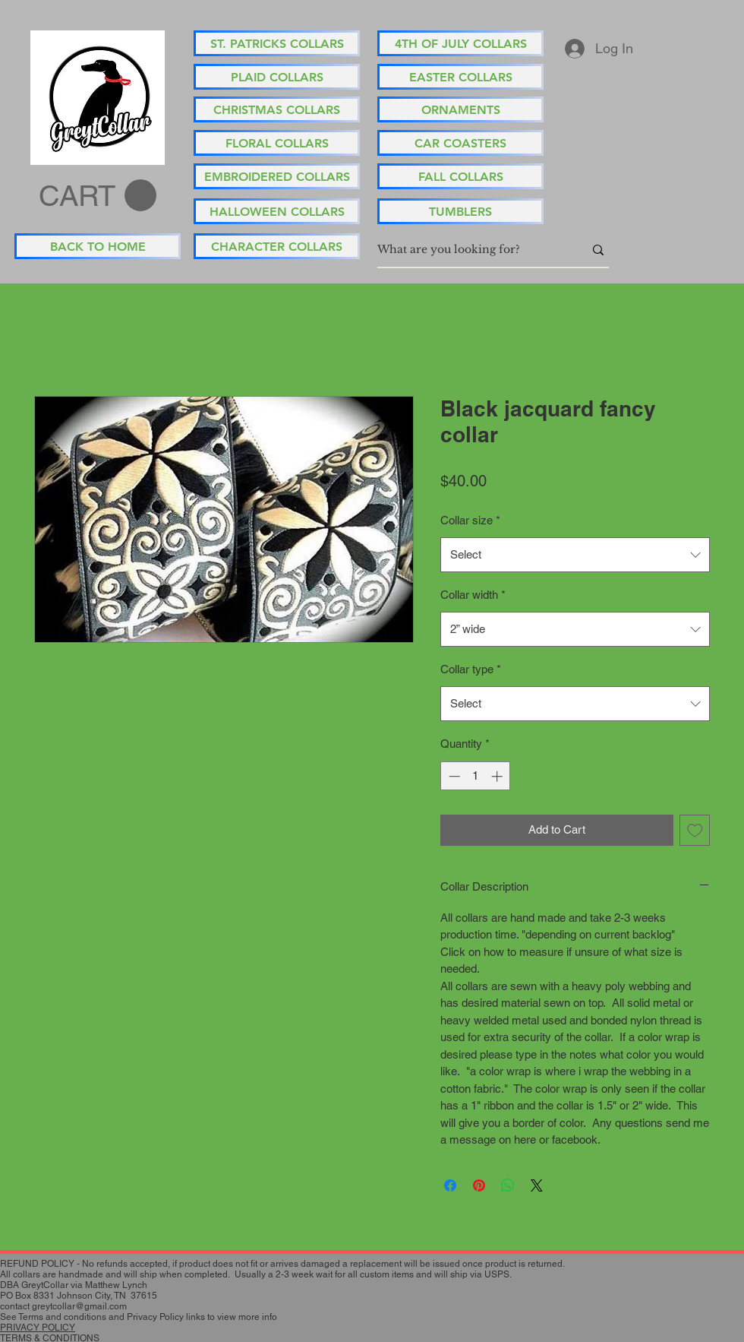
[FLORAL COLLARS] (277, 143)
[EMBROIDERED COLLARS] (277, 176)
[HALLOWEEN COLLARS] (277, 211)
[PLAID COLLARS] (277, 77)
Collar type (470, 669)
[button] (97, 196)
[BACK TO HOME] (97, 246)
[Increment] (498, 776)
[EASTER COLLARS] (460, 77)
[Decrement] (453, 776)
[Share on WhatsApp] (508, 1185)
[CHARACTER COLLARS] (277, 246)
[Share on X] (537, 1185)
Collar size (470, 520)
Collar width (473, 594)
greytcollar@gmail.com (79, 1306)
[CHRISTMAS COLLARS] (277, 109)
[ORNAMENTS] (460, 109)
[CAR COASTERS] (460, 143)
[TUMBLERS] (460, 211)
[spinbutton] (475, 776)
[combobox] (575, 554)
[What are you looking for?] (469, 250)
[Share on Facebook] (450, 1185)
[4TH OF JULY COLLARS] (460, 43)
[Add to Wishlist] (695, 830)
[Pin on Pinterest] (479, 1185)
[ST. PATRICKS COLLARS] (277, 43)
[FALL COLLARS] (460, 176)
